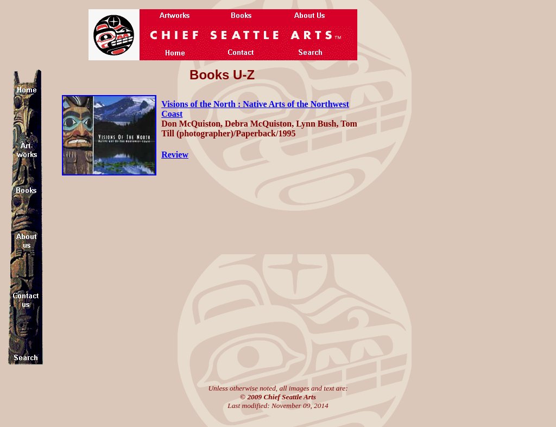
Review (174, 154)
